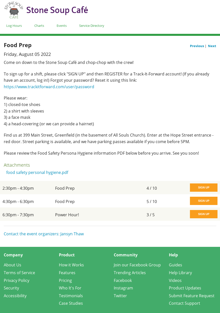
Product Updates (185, 288)
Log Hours (14, 25)
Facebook (123, 280)
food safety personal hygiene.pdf (37, 172)
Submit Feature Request (191, 295)
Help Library (180, 272)
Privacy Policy (16, 280)
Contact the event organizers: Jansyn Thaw (44, 234)
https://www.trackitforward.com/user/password (49, 86)
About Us (12, 265)
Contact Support (184, 303)
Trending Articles (130, 272)
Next (212, 46)
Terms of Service (19, 272)
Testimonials (71, 295)
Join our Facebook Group (137, 265)
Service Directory (91, 25)
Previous (197, 46)
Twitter (120, 295)
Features (67, 272)
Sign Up (203, 187)
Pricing (65, 280)
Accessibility (15, 295)
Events (62, 25)
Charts (39, 25)
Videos (175, 280)
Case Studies (71, 303)
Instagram (123, 288)
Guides (175, 265)
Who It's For (70, 288)
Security (11, 288)
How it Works (71, 265)
